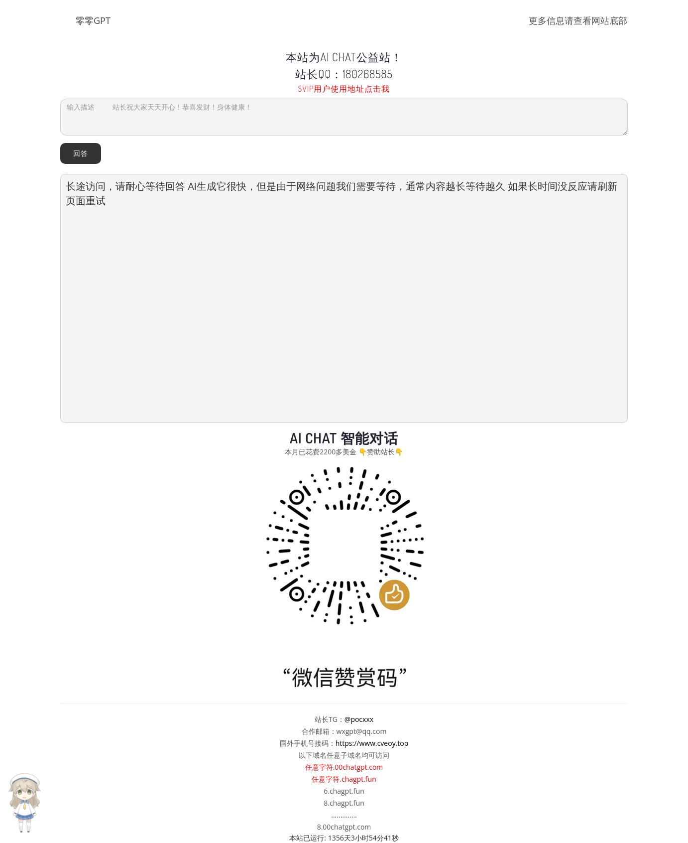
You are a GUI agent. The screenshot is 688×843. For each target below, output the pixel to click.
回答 (80, 153)
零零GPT (93, 20)
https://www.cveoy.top (372, 743)
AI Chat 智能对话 (344, 438)
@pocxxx (358, 719)
